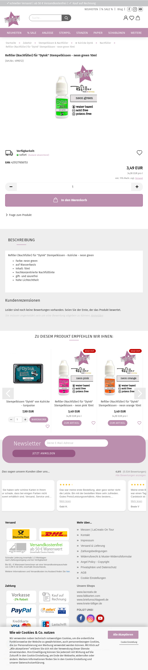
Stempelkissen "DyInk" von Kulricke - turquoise (28, 403)
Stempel (65, 33)
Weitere (136, 33)
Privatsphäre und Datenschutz (99, 567)
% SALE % (107, 9)
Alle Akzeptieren (123, 634)
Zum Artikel (71, 423)
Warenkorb (39, 419)
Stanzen (82, 33)
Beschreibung (21, 240)
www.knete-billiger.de (89, 603)
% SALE (31, 33)
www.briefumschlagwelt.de (92, 599)
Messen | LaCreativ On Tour (97, 529)
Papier (98, 33)
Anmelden (97, 315)
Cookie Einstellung (129, 642)
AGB (83, 572)
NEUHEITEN (91, 9)
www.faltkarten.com (88, 595)
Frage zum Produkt (20, 215)
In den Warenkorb (70, 200)
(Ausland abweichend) (38, 155)
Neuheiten (14, 33)
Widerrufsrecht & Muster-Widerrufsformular (106, 556)
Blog (120, 9)
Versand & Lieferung (93, 545)
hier (68, 571)
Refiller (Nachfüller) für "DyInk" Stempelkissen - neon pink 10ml (74, 403)
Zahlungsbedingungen (94, 551)
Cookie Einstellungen (93, 577)
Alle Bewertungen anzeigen (130, 475)
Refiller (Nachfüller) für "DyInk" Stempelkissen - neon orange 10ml (120, 403)
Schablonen (116, 33)
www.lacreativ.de (87, 591)
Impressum (87, 540)
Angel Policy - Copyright (95, 561)
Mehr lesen (12, 501)
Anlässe (47, 33)
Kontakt (85, 535)
